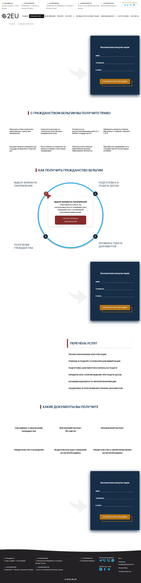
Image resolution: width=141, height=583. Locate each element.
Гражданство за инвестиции (87, 16)
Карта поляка (123, 16)
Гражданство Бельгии (26, 24)
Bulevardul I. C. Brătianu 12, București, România (19, 569)
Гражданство (35, 16)
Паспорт (68, 16)
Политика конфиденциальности (126, 563)
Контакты (135, 16)
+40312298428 (29, 3)
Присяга (60, 16)
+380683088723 (86, 3)
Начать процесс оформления (70, 220)
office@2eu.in (8, 3)
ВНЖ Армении (50, 16)
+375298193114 (108, 3)
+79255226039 (54, 3)
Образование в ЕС (108, 16)
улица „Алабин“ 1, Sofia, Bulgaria (15, 561)
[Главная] (10, 18)
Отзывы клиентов (125, 571)
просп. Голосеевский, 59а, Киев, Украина (50, 569)
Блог (120, 558)
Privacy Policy (123, 568)
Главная (25, 16)
